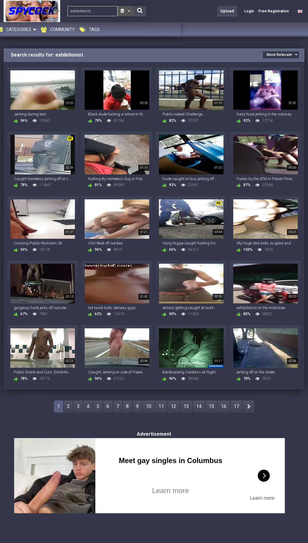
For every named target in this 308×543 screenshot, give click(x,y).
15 (211, 406)
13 (186, 406)
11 (161, 406)
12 (173, 406)
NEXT (248, 406)
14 (199, 406)
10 (148, 406)
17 (236, 406)
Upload (227, 11)
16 (223, 406)
